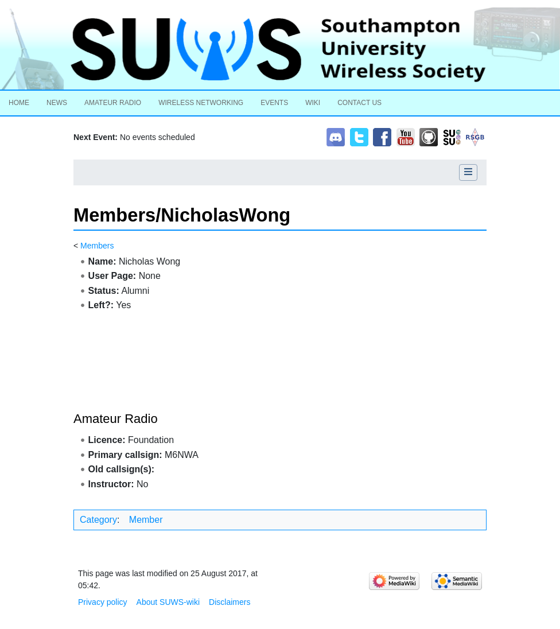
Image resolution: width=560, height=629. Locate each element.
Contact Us (359, 103)
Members (97, 245)
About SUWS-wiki (168, 602)
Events (274, 103)
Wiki (312, 103)
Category (98, 520)
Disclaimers (229, 602)
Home (19, 103)
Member (146, 520)
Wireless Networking (200, 103)
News (56, 103)
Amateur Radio (112, 103)
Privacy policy (102, 602)
